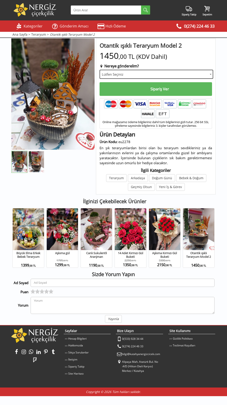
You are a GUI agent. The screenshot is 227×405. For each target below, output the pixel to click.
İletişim (72, 359)
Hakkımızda (75, 345)
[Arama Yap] (110, 10)
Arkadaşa (138, 178)
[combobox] (156, 74)
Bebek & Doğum (191, 178)
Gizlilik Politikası (183, 338)
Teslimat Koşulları (184, 345)
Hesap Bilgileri (77, 338)
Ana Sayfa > (21, 34)
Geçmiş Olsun (141, 187)
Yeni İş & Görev (170, 187)
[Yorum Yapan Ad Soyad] (123, 283)
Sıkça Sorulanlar (78, 352)
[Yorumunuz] (123, 305)
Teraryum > (40, 34)
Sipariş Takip (76, 366)
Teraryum (116, 178)
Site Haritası (76, 373)
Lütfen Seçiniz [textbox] (112, 74)
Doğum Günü (162, 178)
